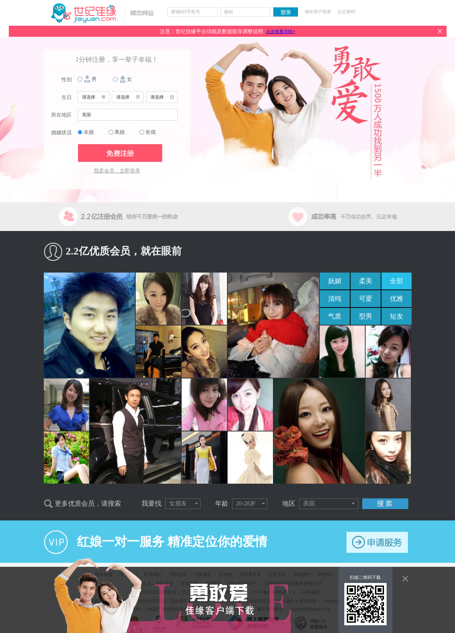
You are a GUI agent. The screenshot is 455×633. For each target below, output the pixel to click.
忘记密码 (346, 11)
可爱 (365, 298)
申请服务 (377, 542)
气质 (334, 316)
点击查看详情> (280, 31)
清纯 (334, 298)
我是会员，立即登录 (117, 171)
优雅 (396, 298)
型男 (365, 316)
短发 (396, 316)
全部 (396, 281)
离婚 (119, 132)
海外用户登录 (318, 11)
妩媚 (334, 281)
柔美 (365, 281)
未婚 (88, 132)
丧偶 (150, 132)
